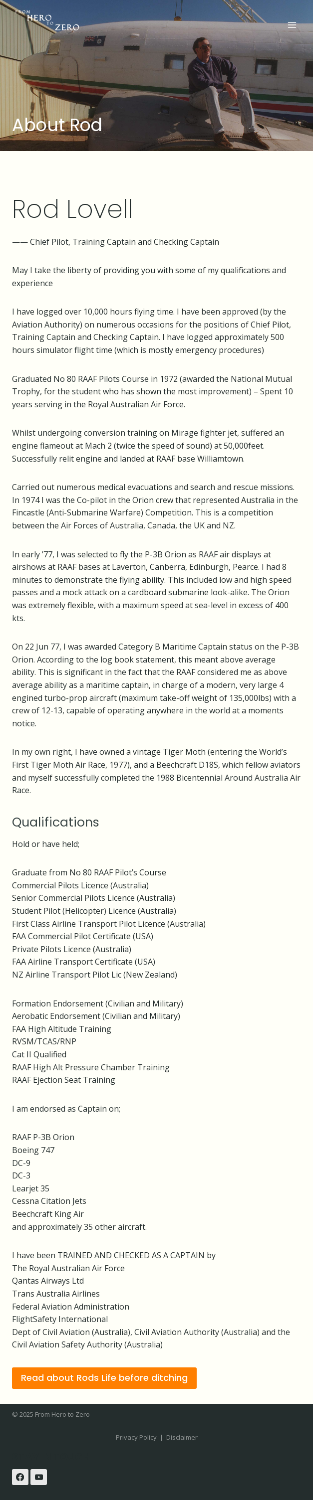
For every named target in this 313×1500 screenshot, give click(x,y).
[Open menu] (292, 24)
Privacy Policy (136, 1437)
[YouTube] (38, 1477)
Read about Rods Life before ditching (104, 1377)
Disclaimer (182, 1437)
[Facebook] (20, 1477)
